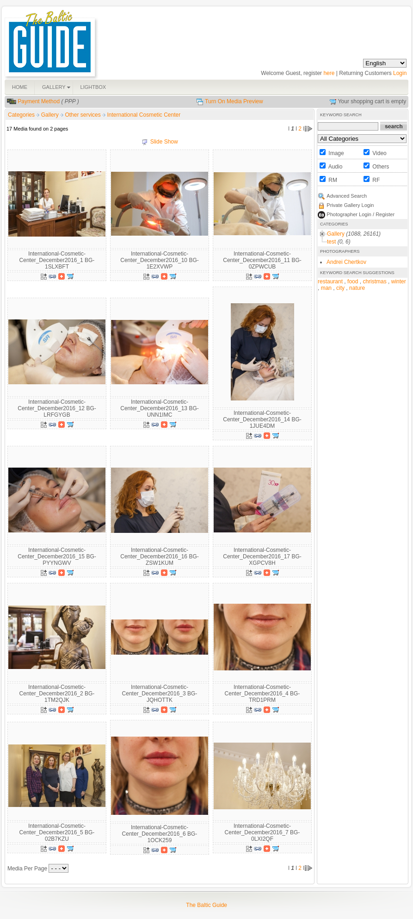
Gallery (50, 115)
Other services (83, 115)
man (326, 288)
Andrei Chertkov (346, 262)
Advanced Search (347, 196)
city (340, 288)
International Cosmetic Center (143, 115)
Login (400, 73)
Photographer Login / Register (361, 214)
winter (398, 281)
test (331, 241)
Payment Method (39, 101)
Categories (21, 115)
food (352, 281)
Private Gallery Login (350, 205)
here (328, 73)
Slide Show (164, 141)
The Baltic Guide (206, 905)
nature (357, 288)
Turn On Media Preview (234, 101)
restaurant (330, 281)
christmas (374, 281)
